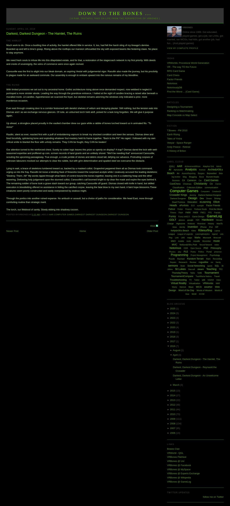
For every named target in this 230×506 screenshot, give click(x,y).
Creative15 (216, 192)
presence (218, 252)
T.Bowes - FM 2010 (177, 130)
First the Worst (215, 209)
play (179, 252)
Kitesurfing (205, 230)
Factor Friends (174, 79)
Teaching (211, 269)
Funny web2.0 (184, 217)
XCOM (201, 294)
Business (176, 180)
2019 (173, 332)
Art (178, 173)
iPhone (203, 227)
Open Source (195, 248)
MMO (173, 241)
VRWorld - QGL (175, 453)
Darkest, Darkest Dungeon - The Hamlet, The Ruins (44, 33)
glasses (182, 220)
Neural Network (205, 245)
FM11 (203, 212)
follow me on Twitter (213, 497)
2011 (173, 409)
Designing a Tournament (180, 106)
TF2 (221, 269)
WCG (199, 287)
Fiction (180, 209)
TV (190, 280)
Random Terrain (195, 258)
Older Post (152, 231)
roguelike (203, 262)
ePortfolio (184, 205)
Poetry (193, 252)
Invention (193, 226)
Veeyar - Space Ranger (179, 142)
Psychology (215, 255)
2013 (173, 400)
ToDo (192, 273)
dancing (192, 195)
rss (212, 262)
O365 (186, 248)
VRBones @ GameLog (179, 481)
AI (170, 169)
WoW (194, 294)
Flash (180, 213)
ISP (216, 227)
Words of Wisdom (204, 290)
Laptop (217, 231)
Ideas (174, 227)
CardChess (175, 184)
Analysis (191, 169)
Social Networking (196, 266)
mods (188, 241)
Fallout (172, 209)
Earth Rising (173, 134)
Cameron (191, 180)
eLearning (205, 201)
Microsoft (207, 238)
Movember (206, 241)
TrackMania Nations (204, 276)
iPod (211, 227)
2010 (173, 414)
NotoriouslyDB (174, 87)
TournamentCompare (182, 276)
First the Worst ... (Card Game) (183, 91)
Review (193, 262)
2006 (173, 433)
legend (215, 234)
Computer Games (64, 215)
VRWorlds (208, 283)
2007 (173, 428)
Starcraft (191, 269)
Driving (217, 198)
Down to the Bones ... (115, 13)
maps (189, 238)
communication (211, 187)
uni (203, 279)
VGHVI (211, 280)
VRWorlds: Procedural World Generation (188, 63)
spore (209, 266)
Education (192, 202)
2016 (173, 346)
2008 (173, 423)
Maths (198, 237)
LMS (183, 238)
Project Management (199, 255)
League (171, 234)
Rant (208, 259)
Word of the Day (186, 290)
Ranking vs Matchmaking (180, 111)
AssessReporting (189, 173)
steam (200, 269)
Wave (190, 287)
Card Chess (173, 75)
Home (83, 231)
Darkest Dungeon (118, 215)
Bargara (201, 173)
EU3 (193, 206)
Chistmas (187, 184)
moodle (196, 241)
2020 (173, 327)
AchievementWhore (192, 166)
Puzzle (172, 259)
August (177, 350)
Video (218, 280)
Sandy (218, 262)
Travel (217, 276)
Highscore (180, 223)
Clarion (218, 184)
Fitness (173, 213)
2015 (173, 390)
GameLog (214, 216)
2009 (173, 419)
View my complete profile (182, 48)
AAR (51, 215)
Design (192, 198)
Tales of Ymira (174, 138)
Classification (178, 187)
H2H (197, 220)
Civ (211, 184)
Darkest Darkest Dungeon (91, 215)
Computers (205, 192)
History (211, 223)
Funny (172, 216)
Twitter (196, 280)
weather (208, 287)
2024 (173, 313)
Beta (221, 173)
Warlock (183, 287)
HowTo (220, 223)
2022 (173, 322)
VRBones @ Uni (175, 461)
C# (183, 180)
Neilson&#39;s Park (188, 245)
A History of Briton (176, 151)
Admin (219, 166)
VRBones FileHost (176, 457)
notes (216, 245)
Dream (209, 199)
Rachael (180, 259)
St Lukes (180, 269)
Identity (182, 227)
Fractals (217, 213)
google (190, 220)
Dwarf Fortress (178, 202)
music (216, 240)
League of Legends (185, 234)
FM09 (195, 212)
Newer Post (12, 231)
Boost (201, 177)
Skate (182, 266)
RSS (153, 226)
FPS (210, 213)
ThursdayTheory (180, 273)
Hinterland (201, 224)
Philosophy (216, 248)
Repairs (173, 262)
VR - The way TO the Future (182, 67)
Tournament (212, 272)
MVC (174, 244)
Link (176, 238)
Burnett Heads (212, 177)
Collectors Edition (194, 187)
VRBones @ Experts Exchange (183, 473)
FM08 (187, 212)
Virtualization (194, 283)
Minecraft (217, 238)
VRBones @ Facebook (179, 465)
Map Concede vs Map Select (182, 115)
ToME (199, 273)
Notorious (172, 83)
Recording (217, 259)
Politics (201, 252)
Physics (172, 252)
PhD (206, 248)
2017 (173, 341)
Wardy (174, 287)
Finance (188, 209)
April (175, 355)
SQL (217, 266)
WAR (218, 283)
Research (183, 262)
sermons (173, 265)
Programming (179, 254)
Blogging (193, 177)
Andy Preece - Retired (178, 147)
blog (185, 177)
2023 (173, 318)
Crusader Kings (178, 194)
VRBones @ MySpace (179, 469)
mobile (181, 241)
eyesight (200, 206)
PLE (186, 251)
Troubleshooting (178, 279)
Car (200, 180)
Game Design (198, 216)
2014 (173, 395)
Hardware (208, 219)
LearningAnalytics (202, 234)
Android (202, 170)
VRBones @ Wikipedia (179, 477)
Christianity (200, 183)
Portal (209, 252)
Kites (193, 231)
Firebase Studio (200, 209)
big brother (176, 177)
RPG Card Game (176, 71)
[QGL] (171, 166)
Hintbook (191, 224)
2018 (173, 336)
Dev (202, 198)
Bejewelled (211, 173)
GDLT (172, 219)
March (176, 385)
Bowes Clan (173, 448)
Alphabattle (178, 170)
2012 (173, 404)
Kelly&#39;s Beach (180, 230)
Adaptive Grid (208, 166)
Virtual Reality (178, 283)
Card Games (211, 180)
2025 (173, 308)
